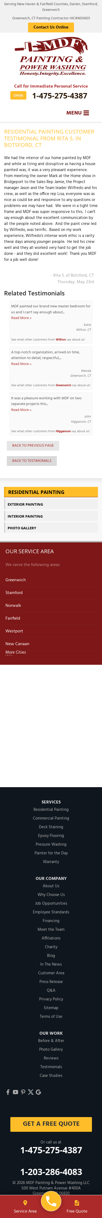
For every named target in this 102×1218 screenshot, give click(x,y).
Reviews (51, 1058)
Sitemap (51, 1008)
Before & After (51, 1041)
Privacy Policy (51, 999)
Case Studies (51, 1075)
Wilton (61, 339)
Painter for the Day (51, 853)
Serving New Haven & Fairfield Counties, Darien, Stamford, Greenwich (51, 7)
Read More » (21, 318)
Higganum (63, 431)
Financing (51, 921)
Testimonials (51, 1067)
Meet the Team (51, 929)
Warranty (51, 862)
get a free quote (51, 1124)
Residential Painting (36, 492)
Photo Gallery (22, 527)
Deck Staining (51, 827)
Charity (51, 947)
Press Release (51, 982)
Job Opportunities (51, 903)
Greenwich (63, 385)
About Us (51, 886)
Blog (51, 956)
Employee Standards (51, 912)
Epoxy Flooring (51, 836)
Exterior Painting (25, 504)
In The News (51, 964)
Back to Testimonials (31, 461)
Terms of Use (51, 1016)
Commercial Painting (51, 818)
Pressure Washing (51, 844)
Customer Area (51, 973)
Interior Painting (25, 516)
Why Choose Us (51, 895)
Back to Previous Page (33, 446)
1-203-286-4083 (51, 1171)
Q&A (51, 990)
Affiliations (51, 938)
